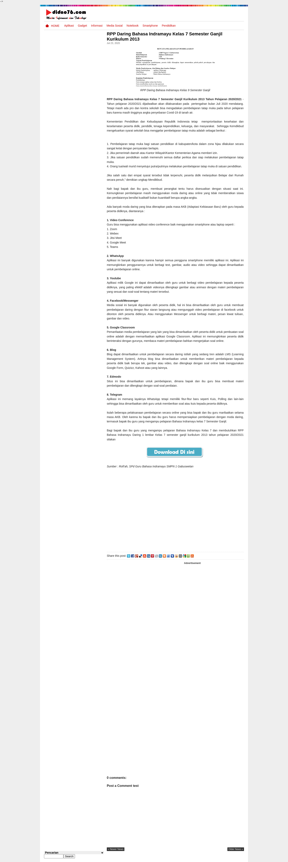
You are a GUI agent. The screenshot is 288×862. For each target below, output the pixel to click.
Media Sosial (115, 25)
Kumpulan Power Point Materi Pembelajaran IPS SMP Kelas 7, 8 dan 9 (80, 220)
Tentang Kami (201, 858)
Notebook (133, 25)
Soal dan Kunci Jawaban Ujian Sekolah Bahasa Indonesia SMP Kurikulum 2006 (81, 276)
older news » (235, 849)
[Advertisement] (176, 509)
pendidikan (169, 25)
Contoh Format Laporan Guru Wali (79, 173)
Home (55, 25)
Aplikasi (69, 25)
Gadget (82, 25)
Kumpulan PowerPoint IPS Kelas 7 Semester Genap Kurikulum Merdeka (81, 235)
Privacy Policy (219, 858)
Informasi (97, 25)
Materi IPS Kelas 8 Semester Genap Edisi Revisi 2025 (78, 205)
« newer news (117, 849)
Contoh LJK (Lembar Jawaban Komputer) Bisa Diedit (80, 294)
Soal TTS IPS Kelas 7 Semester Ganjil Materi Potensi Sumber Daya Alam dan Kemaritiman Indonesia (70, 255)
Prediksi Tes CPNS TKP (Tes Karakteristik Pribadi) (80, 188)
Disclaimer (236, 858)
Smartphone (150, 25)
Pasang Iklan (183, 858)
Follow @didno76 (55, 312)
